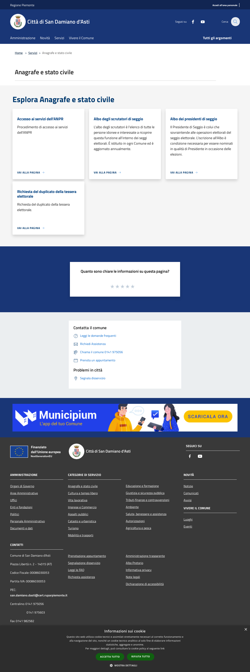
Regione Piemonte (22, 5)
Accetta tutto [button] (110, 656)
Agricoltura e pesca (138, 528)
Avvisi (188, 500)
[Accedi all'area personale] (224, 5)
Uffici (13, 500)
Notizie (188, 486)
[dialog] (125, 648)
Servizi (32, 52)
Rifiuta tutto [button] (140, 656)
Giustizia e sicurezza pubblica (145, 493)
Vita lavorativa (77, 500)
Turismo (73, 528)
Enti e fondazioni (21, 507)
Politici (14, 514)
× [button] (245, 629)
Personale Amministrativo (27, 521)
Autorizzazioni (135, 521)
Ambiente (132, 507)
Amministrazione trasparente (145, 556)
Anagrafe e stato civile (83, 486)
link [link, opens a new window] (163, 648)
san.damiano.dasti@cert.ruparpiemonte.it (38, 595)
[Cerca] (235, 21)
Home (19, 52)
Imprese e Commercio (82, 507)
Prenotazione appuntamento (87, 556)
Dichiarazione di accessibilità (145, 584)
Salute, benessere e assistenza (146, 514)
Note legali (133, 577)
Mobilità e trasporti (80, 535)
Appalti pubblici (78, 514)
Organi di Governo (22, 486)
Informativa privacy (139, 570)
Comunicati (191, 493)
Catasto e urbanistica (82, 521)
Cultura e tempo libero (83, 493)
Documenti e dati (21, 528)
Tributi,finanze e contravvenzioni (147, 500)
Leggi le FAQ (76, 570)
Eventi (188, 526)
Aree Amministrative (24, 493)
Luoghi (188, 519)
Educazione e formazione (142, 486)
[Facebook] (191, 21)
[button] (125, 665)
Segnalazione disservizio (84, 563)
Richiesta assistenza (81, 577)
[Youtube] (200, 21)
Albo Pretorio (134, 563)
